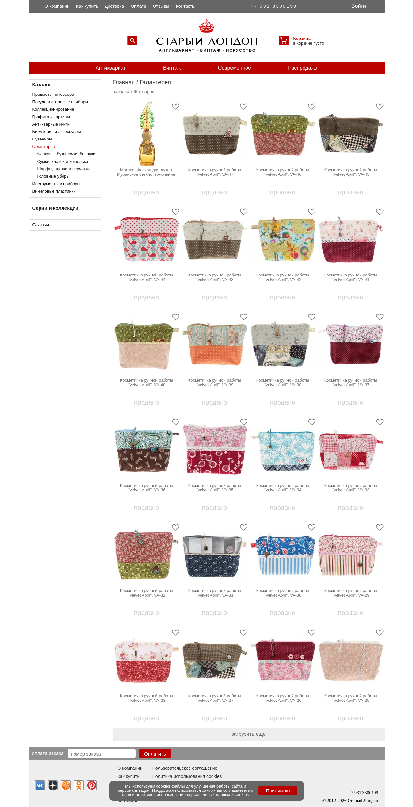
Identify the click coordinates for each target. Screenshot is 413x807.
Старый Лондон (363, 800)
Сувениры (42, 139)
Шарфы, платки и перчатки (63, 168)
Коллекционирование (53, 109)
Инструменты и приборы (56, 183)
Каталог (41, 84)
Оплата (138, 6)
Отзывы (161, 6)
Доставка (114, 6)
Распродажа (302, 68)
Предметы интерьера (53, 94)
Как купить (87, 6)
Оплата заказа (48, 753)
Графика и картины (51, 116)
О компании (57, 6)
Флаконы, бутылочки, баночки (66, 153)
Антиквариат (111, 68)
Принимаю (278, 790)
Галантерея (43, 146)
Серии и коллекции (55, 208)
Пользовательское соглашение (185, 768)
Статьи (40, 224)
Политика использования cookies (187, 776)
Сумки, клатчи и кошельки (62, 161)
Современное (234, 68)
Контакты (185, 6)
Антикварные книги (51, 124)
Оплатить (155, 754)
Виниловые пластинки (54, 191)
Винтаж (172, 68)
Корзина (302, 38)
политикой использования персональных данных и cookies (192, 794)
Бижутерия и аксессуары (56, 131)
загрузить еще (249, 734)
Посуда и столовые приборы (60, 101)
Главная (124, 82)
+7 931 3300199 (273, 6)
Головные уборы (53, 176)
